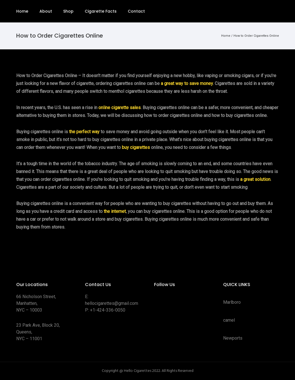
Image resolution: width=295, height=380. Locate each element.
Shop (68, 11)
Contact (136, 11)
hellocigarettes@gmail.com (111, 303)
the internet (115, 211)
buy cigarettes (136, 147)
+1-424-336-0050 (107, 310)
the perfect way (84, 131)
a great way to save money (187, 83)
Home (22, 11)
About (45, 11)
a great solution (255, 179)
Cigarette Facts (101, 11)
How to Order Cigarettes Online (256, 36)
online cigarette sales (119, 107)
